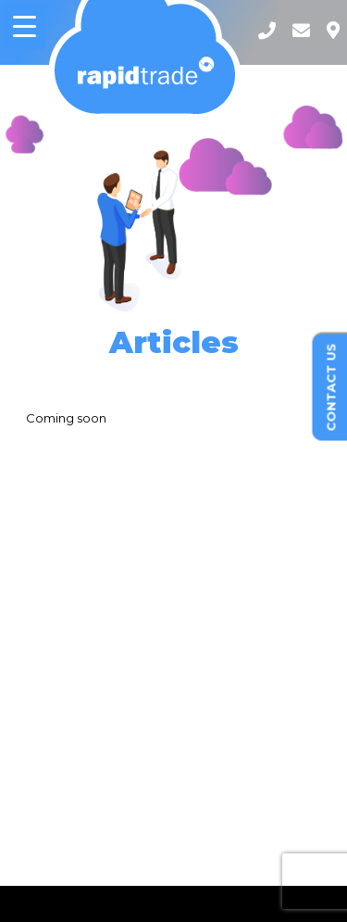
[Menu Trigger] (24, 26)
